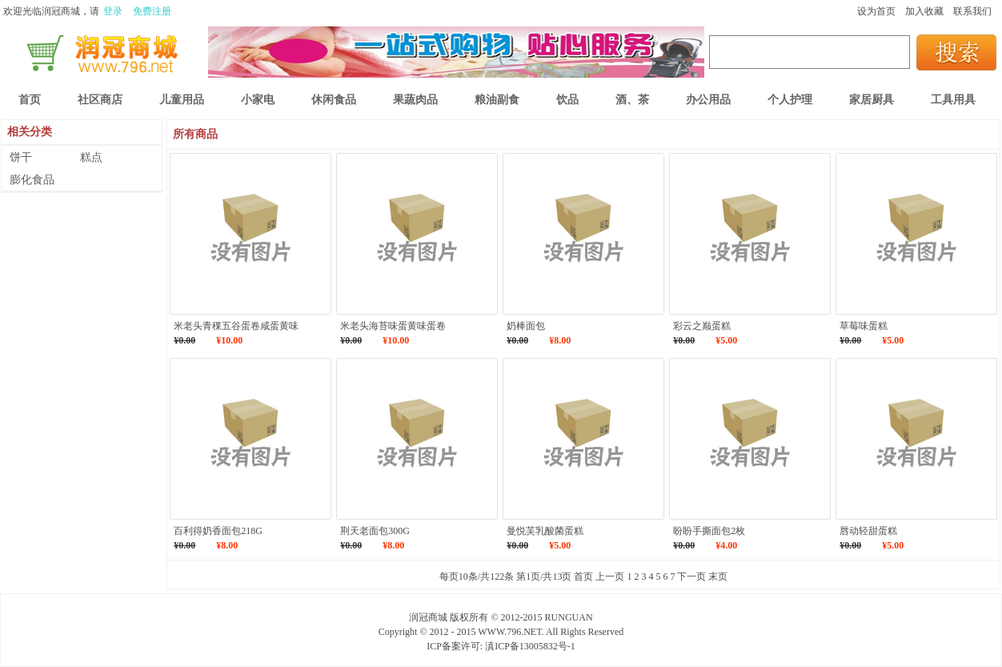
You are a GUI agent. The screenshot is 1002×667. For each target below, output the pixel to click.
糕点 (91, 157)
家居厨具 (871, 100)
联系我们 (972, 11)
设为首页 (876, 11)
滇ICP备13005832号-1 (530, 646)
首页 (583, 576)
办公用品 (708, 100)
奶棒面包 (526, 325)
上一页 (609, 576)
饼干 (21, 157)
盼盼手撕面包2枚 (709, 530)
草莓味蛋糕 (864, 325)
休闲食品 (333, 100)
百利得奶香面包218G (218, 530)
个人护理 (790, 100)
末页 (717, 576)
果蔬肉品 (415, 100)
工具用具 (953, 100)
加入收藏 (924, 11)
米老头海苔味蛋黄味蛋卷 (393, 325)
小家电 (258, 100)
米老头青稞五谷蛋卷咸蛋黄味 (236, 325)
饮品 (567, 100)
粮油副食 (497, 100)
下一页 (691, 576)
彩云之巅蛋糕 (702, 325)
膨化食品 (32, 180)
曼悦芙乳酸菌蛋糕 (545, 530)
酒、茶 (632, 100)
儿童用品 (181, 100)
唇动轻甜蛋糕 (868, 530)
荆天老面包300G (375, 530)
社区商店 (100, 100)
